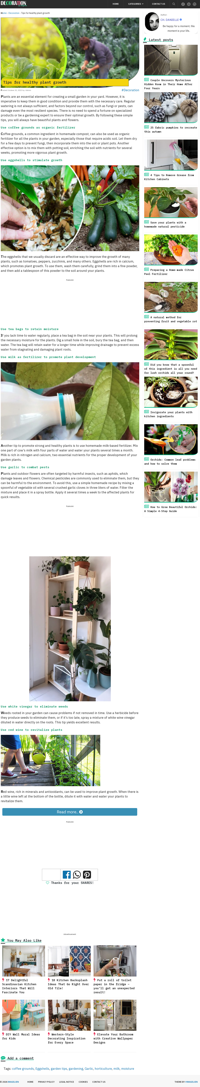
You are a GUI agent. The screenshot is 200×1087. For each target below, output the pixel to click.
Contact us (158, 3)
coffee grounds (23, 1068)
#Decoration (130, 90)
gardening (76, 1068)
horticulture (103, 1068)
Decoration (14, 13)
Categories (134, 3)
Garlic (89, 1068)
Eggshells (42, 1068)
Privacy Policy (46, 1081)
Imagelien (13, 1081)
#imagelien (191, 1081)
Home (116, 3)
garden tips (59, 1068)
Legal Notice (66, 1081)
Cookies (83, 1081)
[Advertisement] (70, 303)
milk (116, 1068)
